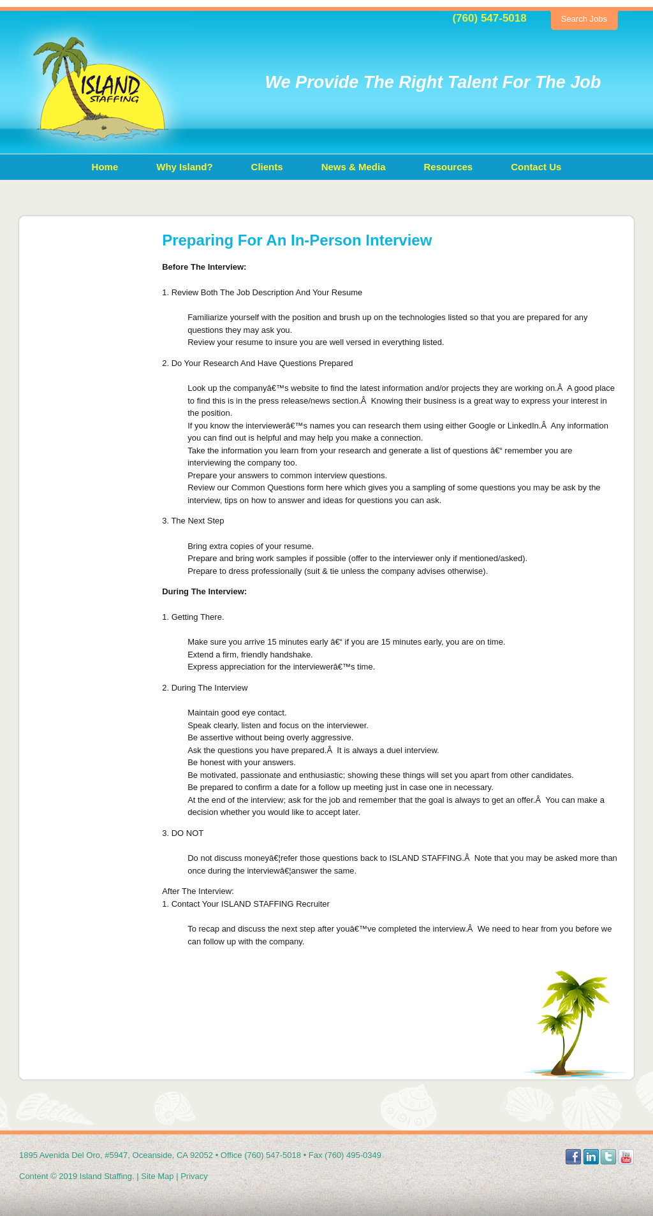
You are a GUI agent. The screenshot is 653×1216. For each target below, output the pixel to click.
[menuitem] (105, 167)
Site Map (157, 1176)
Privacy (194, 1176)
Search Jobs (584, 19)
